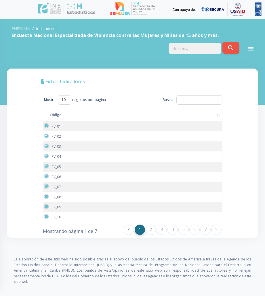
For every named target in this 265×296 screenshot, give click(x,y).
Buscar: (192, 99)
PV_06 (56, 176)
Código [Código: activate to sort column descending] (56, 114)
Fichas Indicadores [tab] (63, 81)
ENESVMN (21, 28)
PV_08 (56, 196)
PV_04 (56, 156)
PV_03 (56, 146)
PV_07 (56, 186)
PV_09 (56, 207)
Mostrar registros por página (75, 99)
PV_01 (56, 126)
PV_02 (56, 136)
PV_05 (56, 166)
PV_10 (56, 217)
